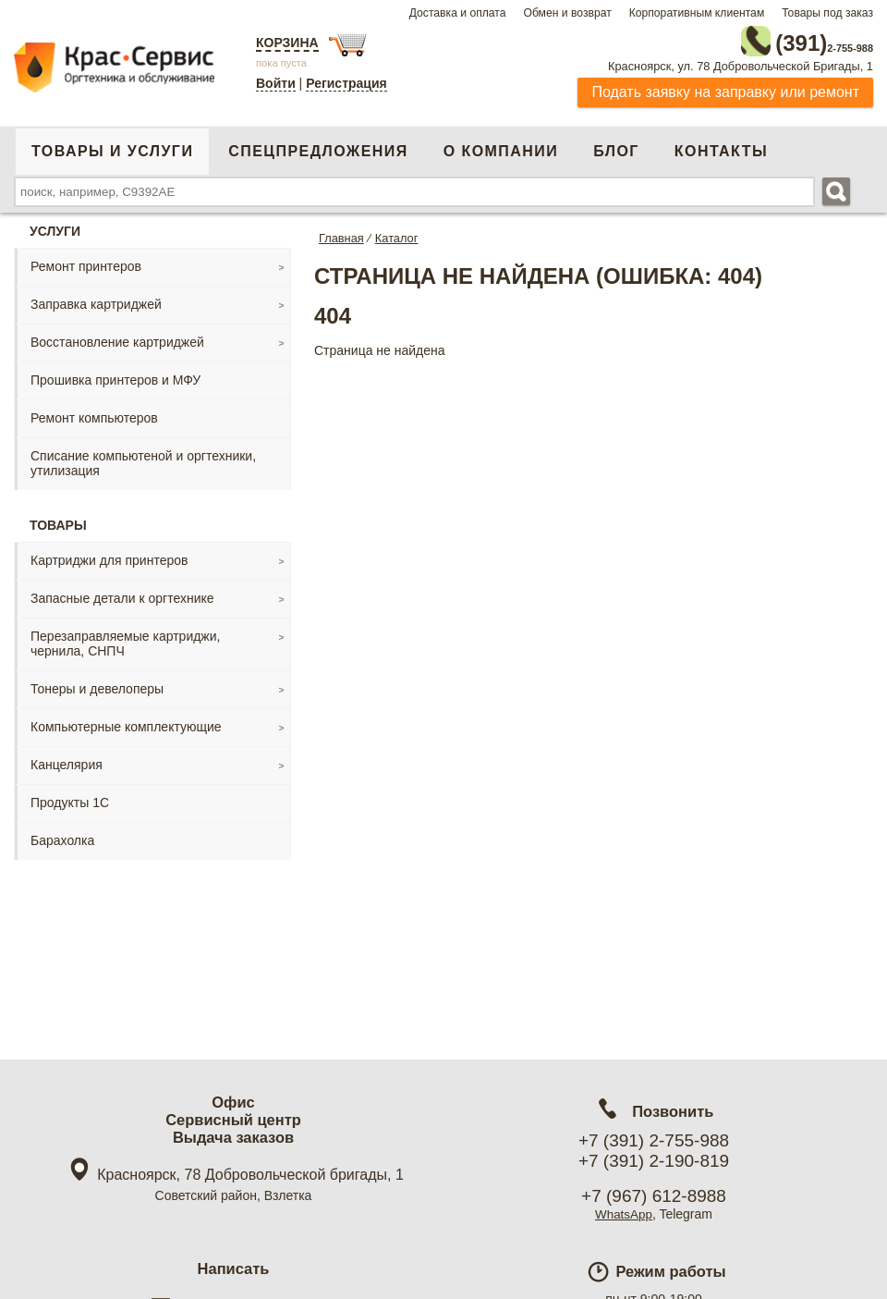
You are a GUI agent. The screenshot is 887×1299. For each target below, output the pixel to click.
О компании (501, 146)
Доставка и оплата (457, 12)
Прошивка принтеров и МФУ (115, 375)
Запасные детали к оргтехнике (122, 593)
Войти (276, 83)
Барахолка (62, 835)
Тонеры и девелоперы (97, 684)
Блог (616, 146)
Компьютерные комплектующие (126, 722)
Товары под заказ (827, 12)
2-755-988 (780, 39)
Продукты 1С (69, 797)
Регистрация (346, 83)
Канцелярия (66, 760)
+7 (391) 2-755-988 (653, 1140)
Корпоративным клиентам (697, 12)
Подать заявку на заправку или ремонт (725, 87)
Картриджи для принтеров (109, 555)
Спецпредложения (317, 146)
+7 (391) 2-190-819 (653, 1160)
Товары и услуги (112, 146)
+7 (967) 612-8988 (653, 1196)
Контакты (721, 146)
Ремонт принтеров (85, 261)
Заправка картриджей (96, 299)
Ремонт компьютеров (94, 413)
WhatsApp (624, 1214)
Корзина (287, 42)
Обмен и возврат (567, 12)
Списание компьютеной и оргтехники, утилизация (143, 458)
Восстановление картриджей (117, 337)
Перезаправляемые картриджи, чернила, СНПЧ (125, 639)
